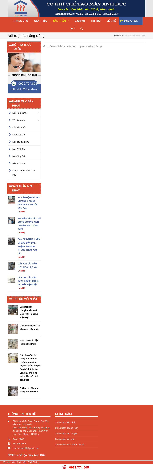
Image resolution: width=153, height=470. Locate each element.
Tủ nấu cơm (18, 120)
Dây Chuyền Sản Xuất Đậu (23, 172)
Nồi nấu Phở (18, 127)
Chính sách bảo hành (65, 422)
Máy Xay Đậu (19, 156)
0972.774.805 (28, 83)
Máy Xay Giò (19, 134)
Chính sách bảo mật (64, 439)
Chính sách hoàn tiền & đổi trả (69, 444)
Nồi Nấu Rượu (19, 113)
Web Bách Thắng (31, 462)
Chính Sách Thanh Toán (66, 428)
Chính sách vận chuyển (66, 433)
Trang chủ (118, 36)
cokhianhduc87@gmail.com (26, 448)
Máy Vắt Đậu (19, 149)
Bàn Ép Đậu (18, 163)
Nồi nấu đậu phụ (20, 141)
